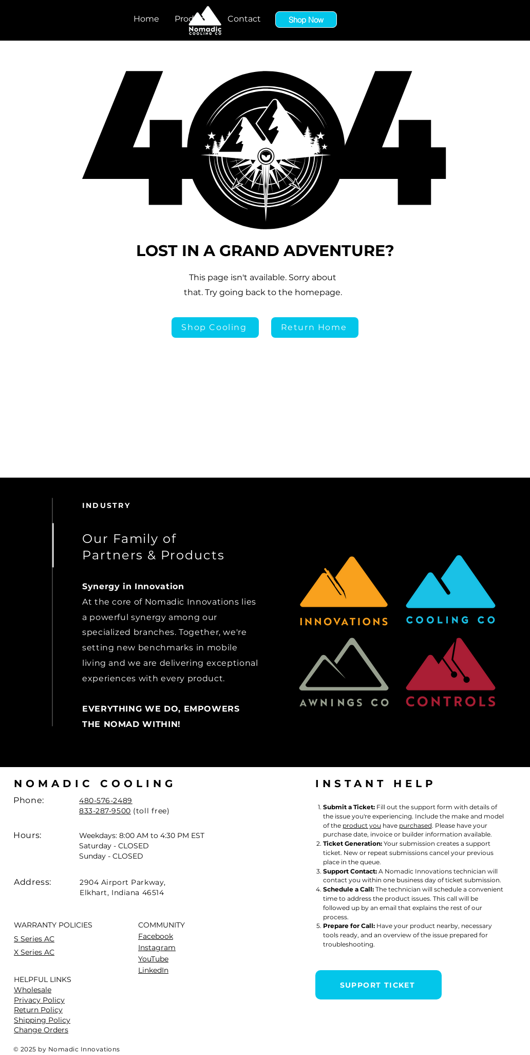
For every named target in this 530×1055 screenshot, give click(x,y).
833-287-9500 (105, 810)
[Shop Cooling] (215, 327)
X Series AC (34, 952)
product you (362, 825)
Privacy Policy (39, 1000)
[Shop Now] (306, 19)
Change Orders (41, 1029)
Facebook (155, 936)
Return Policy (38, 1009)
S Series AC (34, 938)
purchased (415, 825)
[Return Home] (314, 327)
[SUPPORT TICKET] (378, 984)
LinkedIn (153, 970)
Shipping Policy (42, 1020)
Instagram (157, 947)
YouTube (153, 958)
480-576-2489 (105, 800)
